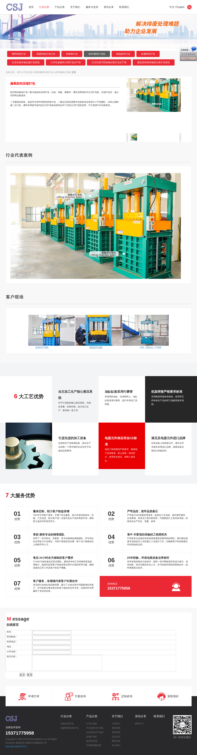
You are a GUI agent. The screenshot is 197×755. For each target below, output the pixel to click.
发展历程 (116, 728)
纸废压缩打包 (67, 723)
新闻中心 (139, 723)
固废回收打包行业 (46, 54)
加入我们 (116, 745)
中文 (171, 7)
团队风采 (116, 741)
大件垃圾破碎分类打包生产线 (66, 62)
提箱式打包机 (95, 347)
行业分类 (44, 7)
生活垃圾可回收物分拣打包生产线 (109, 62)
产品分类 (60, 7)
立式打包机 (91, 723)
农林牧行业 (72, 54)
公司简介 (116, 723)
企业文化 (116, 736)
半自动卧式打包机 (95, 728)
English (180, 7)
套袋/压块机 (92, 741)
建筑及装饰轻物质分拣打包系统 (153, 62)
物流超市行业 (123, 54)
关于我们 (75, 7)
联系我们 (124, 7)
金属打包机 (91, 736)
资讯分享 (109, 7)
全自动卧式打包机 (95, 732)
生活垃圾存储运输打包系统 (26, 62)
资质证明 (116, 732)
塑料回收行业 (19, 54)
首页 (31, 7)
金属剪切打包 (148, 54)
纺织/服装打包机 (97, 54)
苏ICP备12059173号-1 (16, 746)
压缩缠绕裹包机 (93, 745)
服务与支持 (92, 7)
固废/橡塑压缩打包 (44, 72)
